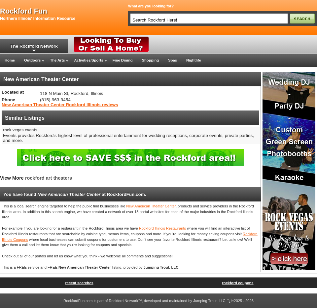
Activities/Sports (88, 60)
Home (10, 60)
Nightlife (193, 60)
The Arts (57, 60)
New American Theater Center (151, 206)
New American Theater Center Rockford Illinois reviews (60, 104)
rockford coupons (237, 283)
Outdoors (32, 60)
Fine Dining (123, 60)
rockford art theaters (48, 178)
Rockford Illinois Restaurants (162, 228)
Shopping (150, 60)
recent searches (79, 283)
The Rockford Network (33, 46)
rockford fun (23, 11)
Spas (172, 60)
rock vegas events (20, 130)
